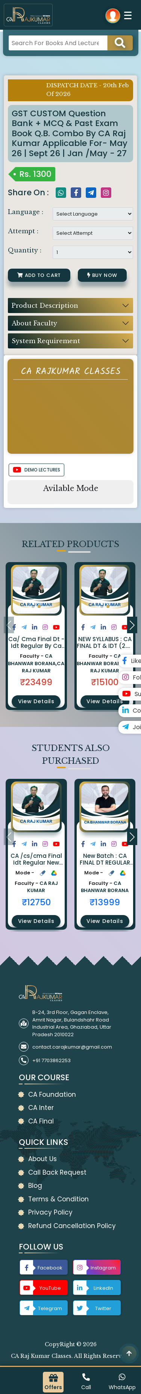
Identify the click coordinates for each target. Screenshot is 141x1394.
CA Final (41, 1121)
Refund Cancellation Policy (72, 1225)
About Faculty (34, 323)
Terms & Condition (58, 1199)
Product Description (45, 305)
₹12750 (36, 902)
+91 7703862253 (51, 1060)
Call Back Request (57, 1172)
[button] (33, 606)
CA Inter (41, 1107)
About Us (42, 1158)
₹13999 (104, 902)
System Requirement (46, 341)
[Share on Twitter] (24, 627)
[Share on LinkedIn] (34, 627)
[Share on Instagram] (45, 627)
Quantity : (24, 250)
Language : (25, 212)
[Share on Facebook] (14, 627)
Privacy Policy (50, 1212)
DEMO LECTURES (36, 470)
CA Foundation (52, 1094)
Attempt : (23, 231)
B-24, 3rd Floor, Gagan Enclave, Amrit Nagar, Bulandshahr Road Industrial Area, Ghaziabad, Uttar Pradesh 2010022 (71, 1023)
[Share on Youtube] (56, 627)
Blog (35, 1185)
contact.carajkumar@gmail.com (72, 1046)
